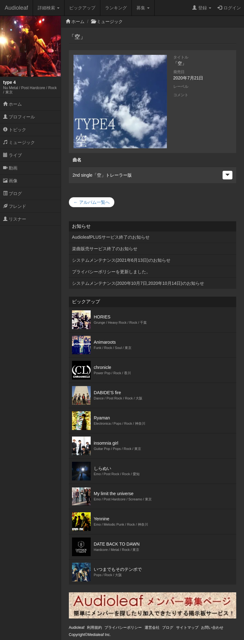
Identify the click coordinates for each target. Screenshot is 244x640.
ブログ (12, 193)
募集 (143, 7)
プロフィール (19, 116)
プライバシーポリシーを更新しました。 (111, 271)
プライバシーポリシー (123, 627)
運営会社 (152, 627)
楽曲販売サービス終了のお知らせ (104, 248)
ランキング (116, 7)
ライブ (12, 155)
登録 (201, 7)
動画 (10, 167)
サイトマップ (187, 627)
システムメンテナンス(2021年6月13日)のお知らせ (121, 260)
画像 (10, 180)
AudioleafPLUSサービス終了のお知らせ (111, 237)
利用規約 (94, 627)
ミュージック (19, 142)
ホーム (12, 104)
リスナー (14, 219)
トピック (14, 129)
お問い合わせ (212, 627)
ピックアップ (82, 7)
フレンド (14, 206)
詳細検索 (49, 7)
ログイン (229, 7)
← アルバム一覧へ (92, 202)
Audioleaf (16, 8)
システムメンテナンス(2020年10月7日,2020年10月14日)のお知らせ (138, 283)
